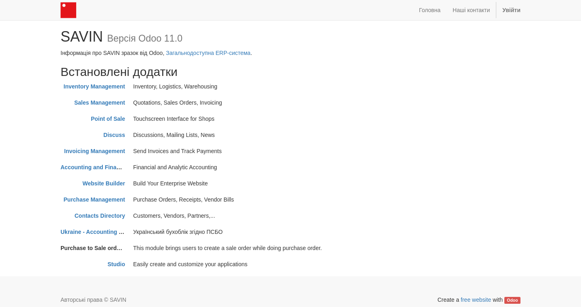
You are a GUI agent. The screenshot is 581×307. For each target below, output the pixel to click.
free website (476, 299)
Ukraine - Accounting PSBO (98, 232)
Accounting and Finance (93, 167)
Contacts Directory (100, 215)
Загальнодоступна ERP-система (208, 53)
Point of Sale (108, 119)
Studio (116, 264)
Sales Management (99, 102)
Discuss (114, 135)
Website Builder (103, 183)
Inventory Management (94, 86)
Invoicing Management (94, 151)
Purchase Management (94, 199)
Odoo (512, 300)
